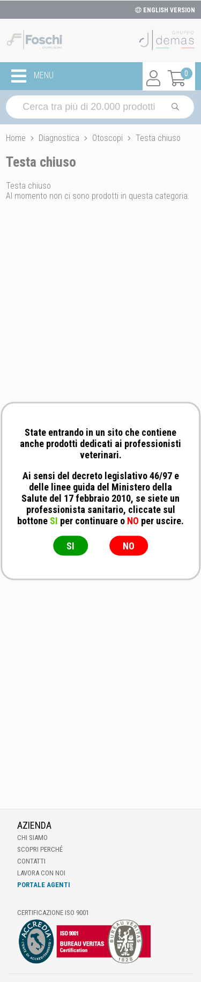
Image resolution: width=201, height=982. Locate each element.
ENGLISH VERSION (165, 10)
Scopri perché (40, 849)
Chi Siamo (32, 838)
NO (129, 546)
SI (70, 546)
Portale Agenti (43, 885)
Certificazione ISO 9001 (53, 913)
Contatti (31, 861)
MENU (32, 76)
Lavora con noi (41, 873)
